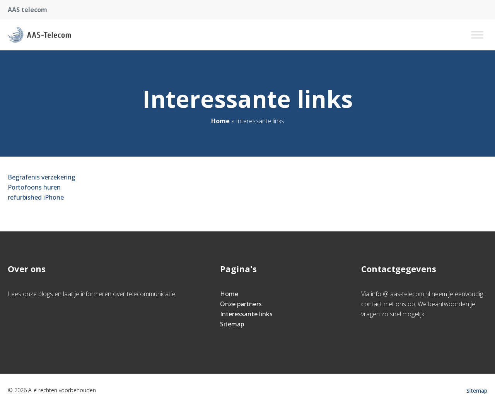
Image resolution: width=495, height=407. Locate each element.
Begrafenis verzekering (41, 177)
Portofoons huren (34, 187)
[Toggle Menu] (477, 34)
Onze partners (241, 304)
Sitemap (232, 324)
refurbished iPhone (36, 197)
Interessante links (246, 314)
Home (220, 121)
